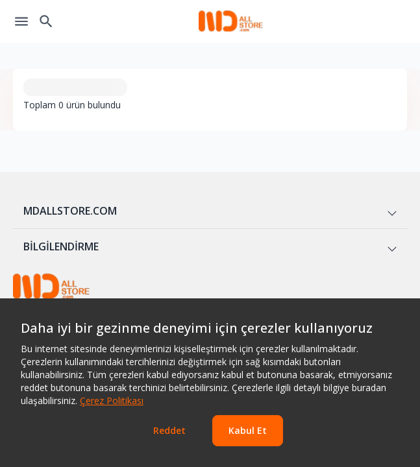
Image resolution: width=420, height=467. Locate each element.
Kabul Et (248, 430)
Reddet (169, 430)
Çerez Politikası (111, 400)
